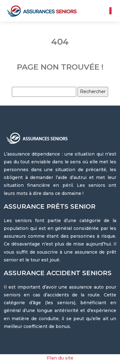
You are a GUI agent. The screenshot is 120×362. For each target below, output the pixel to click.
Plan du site (60, 358)
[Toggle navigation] (110, 11)
